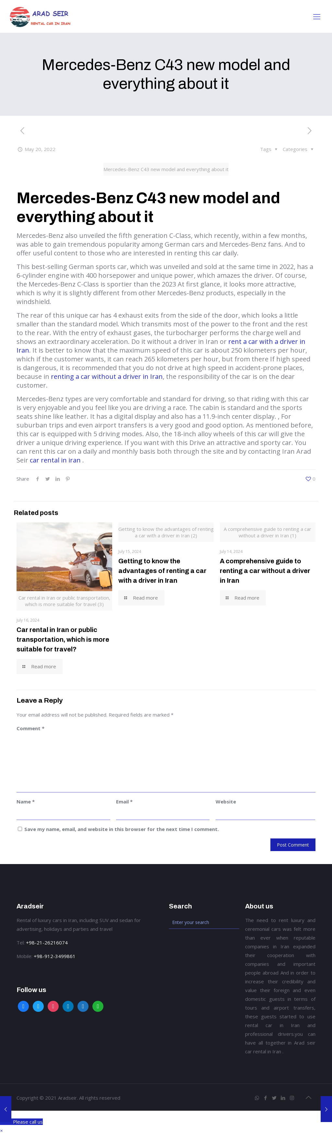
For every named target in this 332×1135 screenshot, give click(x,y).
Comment (30, 728)
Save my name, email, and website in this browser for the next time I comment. (121, 829)
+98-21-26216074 (47, 942)
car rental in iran (55, 460)
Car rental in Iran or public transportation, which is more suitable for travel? (63, 639)
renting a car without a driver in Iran (107, 376)
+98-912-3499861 (55, 956)
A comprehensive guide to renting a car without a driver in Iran (265, 570)
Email (124, 801)
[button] (1, 1130)
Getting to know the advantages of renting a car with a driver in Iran (162, 570)
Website (226, 801)
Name (26, 801)
